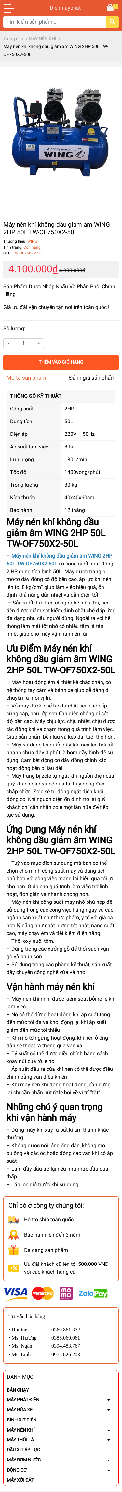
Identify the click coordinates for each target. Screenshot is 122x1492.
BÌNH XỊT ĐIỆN (21, 1419)
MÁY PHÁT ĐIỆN (23, 1399)
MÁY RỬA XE (20, 1409)
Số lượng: (14, 328)
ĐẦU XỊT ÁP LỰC (23, 1449)
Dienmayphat (61, 8)
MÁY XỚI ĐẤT (20, 1480)
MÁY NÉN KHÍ (20, 1430)
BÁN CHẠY (18, 1390)
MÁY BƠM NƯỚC (24, 1459)
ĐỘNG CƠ (17, 1470)
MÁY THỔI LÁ (20, 1439)
